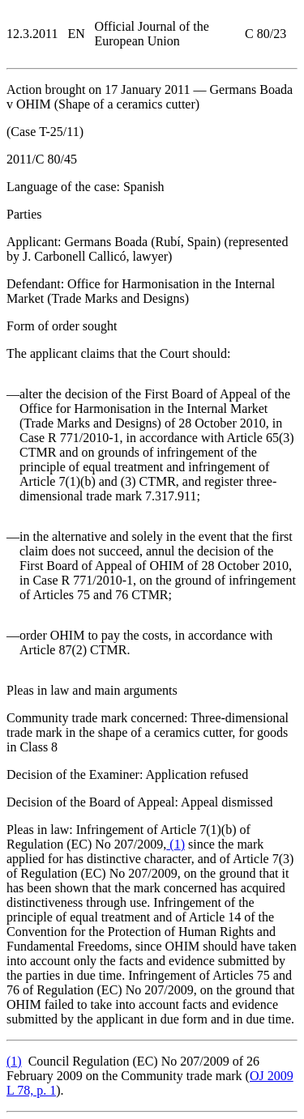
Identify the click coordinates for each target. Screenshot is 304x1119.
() (175, 844)
